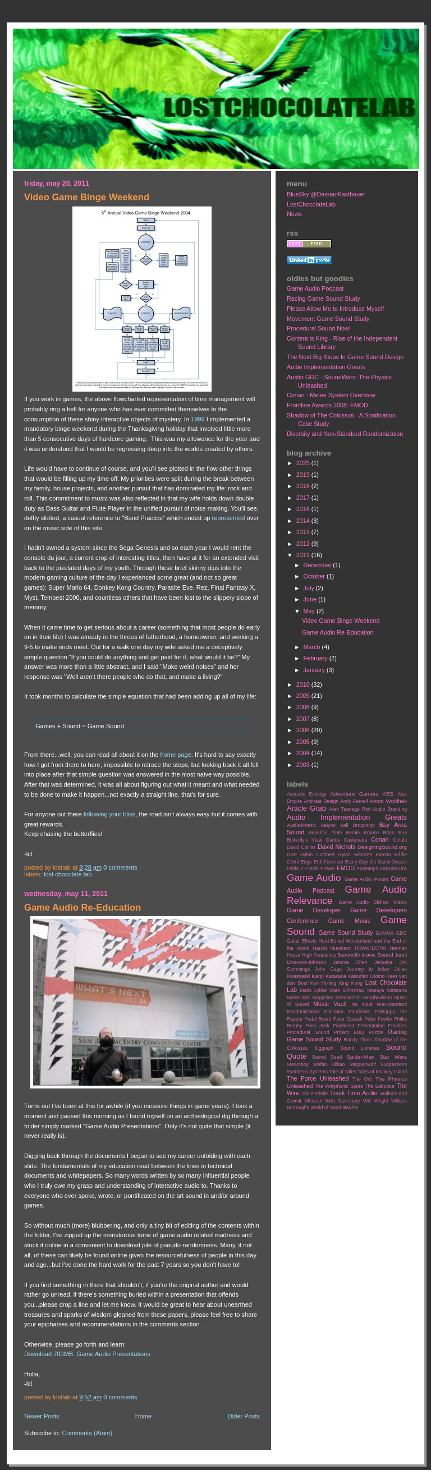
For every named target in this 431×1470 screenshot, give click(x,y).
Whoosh (314, 1101)
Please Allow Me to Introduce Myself (335, 308)
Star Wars (393, 1057)
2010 (303, 684)
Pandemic (359, 1011)
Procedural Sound (308, 1032)
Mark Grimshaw (347, 990)
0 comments (120, 867)
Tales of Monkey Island (382, 1071)
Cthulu (400, 840)
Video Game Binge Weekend (86, 197)
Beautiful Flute (325, 832)
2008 (303, 707)
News (294, 213)
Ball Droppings (357, 825)
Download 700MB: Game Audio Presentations (87, 1353)
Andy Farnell (354, 801)
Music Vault (330, 1003)
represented (228, 517)
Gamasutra (393, 868)
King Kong (351, 983)
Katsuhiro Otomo (366, 976)
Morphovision (377, 997)
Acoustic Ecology (306, 794)
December (318, 565)
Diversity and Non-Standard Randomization (345, 433)
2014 (303, 520)
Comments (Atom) (87, 1433)
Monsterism (348, 997)
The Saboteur (380, 1086)
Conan (380, 839)
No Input (362, 1004)
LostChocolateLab (311, 204)
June (311, 599)
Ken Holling (323, 983)
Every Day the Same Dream (376, 862)
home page (176, 754)
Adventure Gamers (354, 794)
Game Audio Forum (366, 879)
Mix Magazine (317, 997)
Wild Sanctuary (342, 1101)
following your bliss (110, 814)
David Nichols (336, 846)
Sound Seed (327, 1057)
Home (143, 1416)
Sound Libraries (359, 1048)
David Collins (301, 847)
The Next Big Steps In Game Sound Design (345, 356)
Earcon (383, 854)
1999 (198, 419)
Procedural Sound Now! (319, 328)
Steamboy (298, 1064)
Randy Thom (357, 1039)
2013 (303, 532)
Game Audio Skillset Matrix (372, 902)
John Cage (328, 969)
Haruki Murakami (332, 948)
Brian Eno (395, 832)
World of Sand (325, 1107)
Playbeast (343, 1025)
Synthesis (297, 1071)
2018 (303, 486)
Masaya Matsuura (387, 990)
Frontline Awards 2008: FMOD (327, 405)
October (315, 576)
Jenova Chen (350, 962)
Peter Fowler (378, 1019)
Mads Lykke (313, 990)
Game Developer (314, 910)
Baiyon (328, 825)
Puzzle (376, 1032)
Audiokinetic (301, 825)
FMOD (346, 868)
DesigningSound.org (382, 847)
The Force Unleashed (318, 1078)
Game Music (349, 920)
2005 (303, 741)
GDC (401, 933)
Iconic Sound (377, 955)
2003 (303, 764)
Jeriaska (383, 962)
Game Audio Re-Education (82, 907)
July (310, 588)
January (315, 670)
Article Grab (306, 808)
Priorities (397, 1025)
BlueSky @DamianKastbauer (326, 194)
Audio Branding (390, 809)
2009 (303, 695)
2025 (303, 463)
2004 (303, 753)
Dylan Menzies (355, 854)
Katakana (335, 976)
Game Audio (314, 877)
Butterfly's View (304, 840)
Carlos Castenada (346, 840)
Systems (318, 1071)
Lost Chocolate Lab (67, 874)
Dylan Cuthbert (317, 854)
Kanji (317, 976)
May (310, 611)
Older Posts (243, 1416)
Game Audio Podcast (315, 288)
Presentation (370, 1025)
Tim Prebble (314, 1093)
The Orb (362, 1079)
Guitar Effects (302, 941)
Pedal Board (317, 1019)
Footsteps (367, 868)
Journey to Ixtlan (368, 969)
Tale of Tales (342, 1071)
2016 (303, 509)
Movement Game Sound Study (328, 318)
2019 (303, 474)
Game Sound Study (345, 932)
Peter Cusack (348, 1019)
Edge (306, 862)
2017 (303, 497)
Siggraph (324, 1048)
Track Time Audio (354, 1093)
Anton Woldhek (388, 801)
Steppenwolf (362, 1064)
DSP (292, 854)
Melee (293, 997)
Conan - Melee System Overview (331, 395)
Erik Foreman (328, 862)
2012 (303, 543)
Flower (327, 868)
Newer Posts (41, 1416)
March (313, 647)
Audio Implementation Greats (326, 367)
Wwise (350, 1107)
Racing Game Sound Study (323, 298)
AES (388, 794)
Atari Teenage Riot (349, 809)
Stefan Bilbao (329, 1064)
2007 (303, 718)
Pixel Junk (317, 1025)
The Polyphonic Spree (339, 1086)
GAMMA (384, 933)
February (316, 658)
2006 (303, 730)
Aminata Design (321, 801)
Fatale (312, 868)
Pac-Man (333, 1011)
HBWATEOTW (370, 948)
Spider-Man (361, 1057)
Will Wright (375, 1101)
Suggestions (393, 1064)
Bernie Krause (362, 832)
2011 (303, 555)
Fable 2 (295, 868)
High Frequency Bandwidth (331, 955)
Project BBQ (349, 1032)
